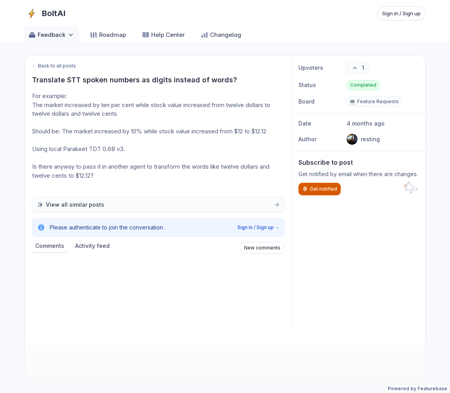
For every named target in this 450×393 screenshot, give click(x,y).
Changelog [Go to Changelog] (221, 35)
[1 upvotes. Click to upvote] (358, 68)
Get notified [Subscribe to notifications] (319, 189)
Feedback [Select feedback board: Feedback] (51, 35)
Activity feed (92, 245)
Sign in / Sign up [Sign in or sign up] (401, 13)
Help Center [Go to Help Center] (163, 35)
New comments (262, 248)
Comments (49, 245)
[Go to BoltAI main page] (45, 13)
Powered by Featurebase (417, 388)
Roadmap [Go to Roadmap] (108, 35)
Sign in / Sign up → (258, 227)
